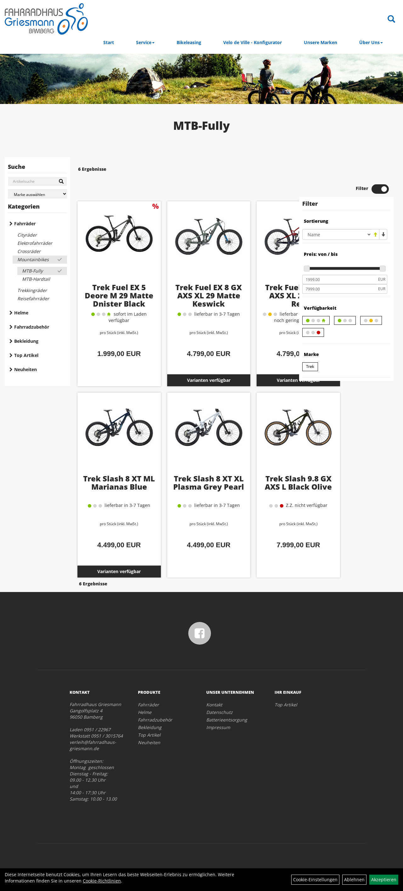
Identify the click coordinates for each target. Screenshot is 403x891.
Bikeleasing (189, 42)
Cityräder (27, 235)
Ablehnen (354, 879)
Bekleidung (26, 341)
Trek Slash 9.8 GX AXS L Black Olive (258, 467)
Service (145, 42)
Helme (21, 313)
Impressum (218, 707)
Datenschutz (219, 692)
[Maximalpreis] (339, 270)
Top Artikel (26, 355)
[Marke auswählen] (37, 193)
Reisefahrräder (33, 299)
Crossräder (29, 251)
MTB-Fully (32, 271)
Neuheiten (25, 369)
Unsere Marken (320, 42)
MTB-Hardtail (36, 279)
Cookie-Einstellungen (315, 879)
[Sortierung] (337, 216)
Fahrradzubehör (31, 327)
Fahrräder (25, 224)
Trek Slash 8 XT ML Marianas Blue (110, 467)
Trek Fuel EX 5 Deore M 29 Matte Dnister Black (110, 280)
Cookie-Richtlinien (102, 881)
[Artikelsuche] (391, 19)
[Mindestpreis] (339, 261)
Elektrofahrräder (34, 243)
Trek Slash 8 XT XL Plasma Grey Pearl (184, 467)
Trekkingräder (32, 290)
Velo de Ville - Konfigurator (252, 42)
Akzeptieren (383, 879)
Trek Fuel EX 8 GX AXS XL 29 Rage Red (257, 276)
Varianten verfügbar (184, 361)
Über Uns (371, 42)
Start (108, 42)
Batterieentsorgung (226, 700)
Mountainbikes (33, 259)
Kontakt (214, 685)
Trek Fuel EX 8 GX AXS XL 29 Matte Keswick (184, 280)
